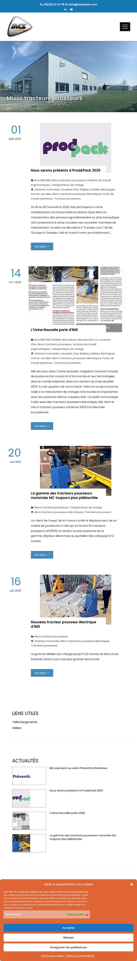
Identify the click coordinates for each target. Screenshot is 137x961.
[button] (131, 884)
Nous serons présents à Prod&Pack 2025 (65, 170)
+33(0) (55, 4)
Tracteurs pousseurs (67, 198)
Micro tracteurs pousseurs (69, 180)
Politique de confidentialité (79, 955)
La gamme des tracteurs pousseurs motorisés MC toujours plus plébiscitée (65, 495)
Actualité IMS (42, 180)
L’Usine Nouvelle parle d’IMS (54, 329)
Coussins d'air (69, 189)
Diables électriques (64, 339)
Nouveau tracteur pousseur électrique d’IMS (63, 624)
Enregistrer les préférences (68, 947)
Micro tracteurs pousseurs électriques (76, 194)
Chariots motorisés (46, 189)
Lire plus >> (42, 246)
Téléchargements (24, 722)
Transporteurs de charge (67, 185)
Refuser (68, 937)
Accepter (68, 928)
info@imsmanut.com (83, 4)
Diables (84, 189)
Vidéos (16, 728)
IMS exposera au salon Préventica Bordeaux (78, 768)
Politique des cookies (52, 955)
